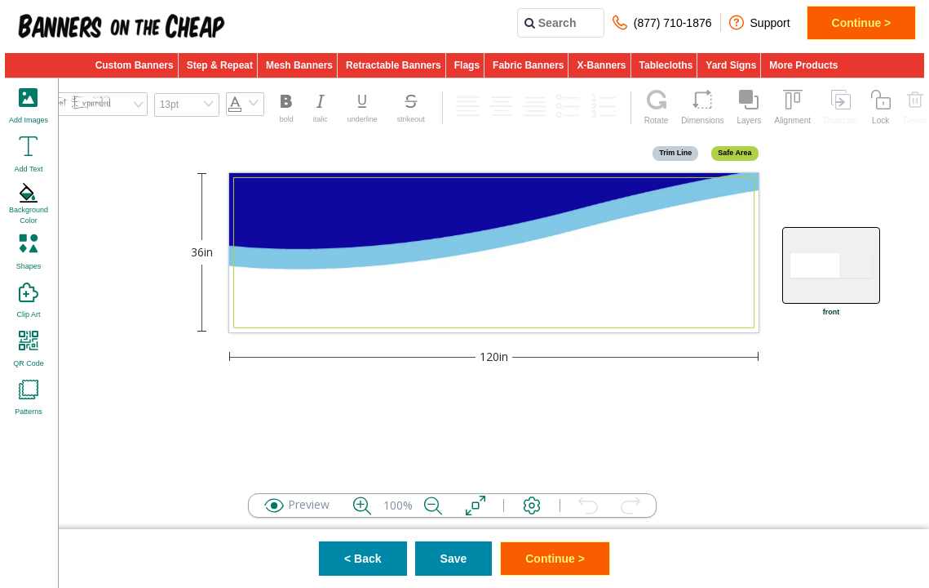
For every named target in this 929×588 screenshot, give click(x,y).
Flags (467, 65)
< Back (363, 558)
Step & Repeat (220, 65)
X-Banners (601, 65)
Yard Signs (731, 65)
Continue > (861, 22)
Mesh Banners (299, 65)
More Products (803, 65)
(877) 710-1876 (662, 22)
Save (453, 558)
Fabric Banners (528, 65)
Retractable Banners (393, 65)
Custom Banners (134, 65)
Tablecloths (666, 65)
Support (759, 22)
